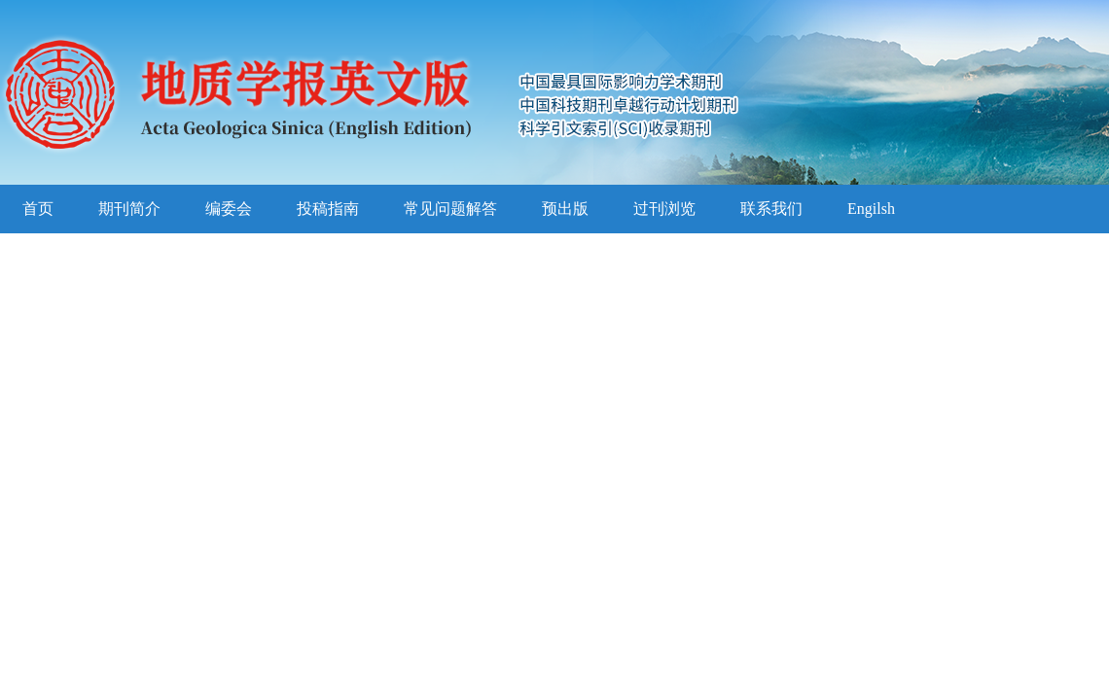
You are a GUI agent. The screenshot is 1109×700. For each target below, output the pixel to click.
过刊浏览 (664, 208)
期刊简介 (129, 208)
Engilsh (871, 208)
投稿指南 (328, 208)
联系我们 (771, 208)
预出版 (565, 208)
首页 (38, 208)
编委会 (228, 208)
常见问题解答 (450, 208)
